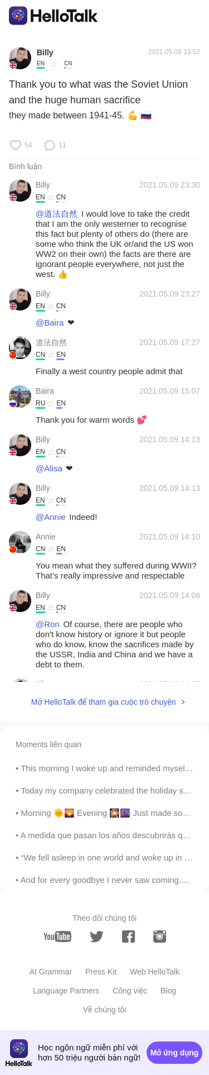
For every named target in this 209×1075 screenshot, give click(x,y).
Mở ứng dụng (174, 1052)
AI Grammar (51, 971)
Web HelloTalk (154, 971)
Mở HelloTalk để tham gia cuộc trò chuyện (103, 701)
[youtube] (57, 936)
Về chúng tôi (104, 1009)
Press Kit (100, 971)
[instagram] (159, 936)
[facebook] (128, 936)
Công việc (130, 990)
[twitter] (97, 937)
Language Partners (66, 990)
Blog (168, 990)
